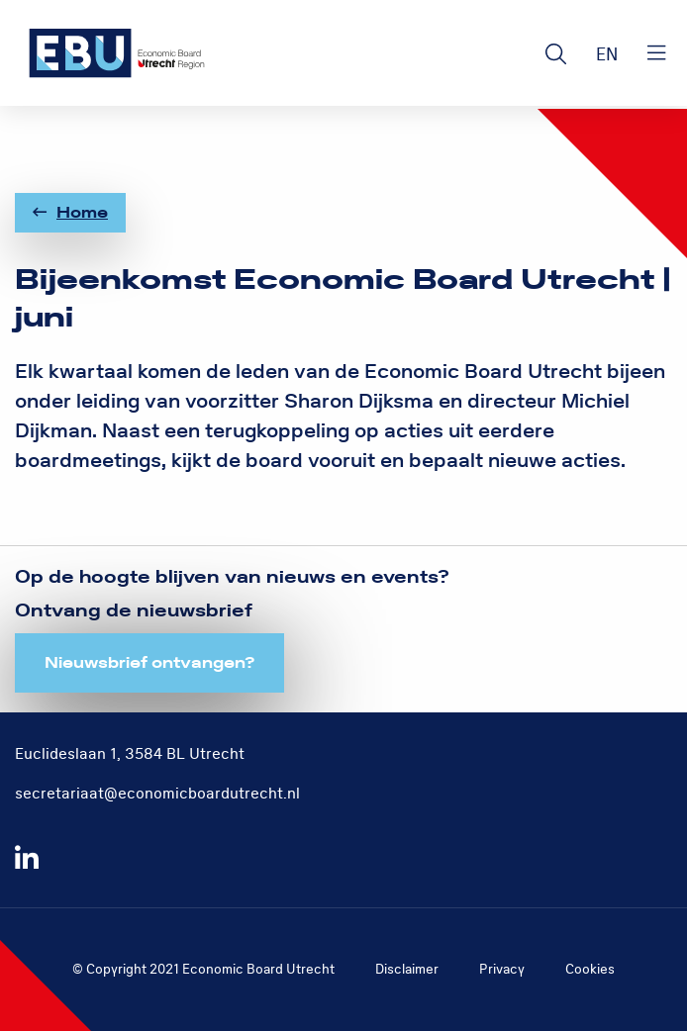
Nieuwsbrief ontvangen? (149, 663)
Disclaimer (407, 969)
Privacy (502, 969)
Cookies (590, 969)
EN (607, 55)
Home (70, 213)
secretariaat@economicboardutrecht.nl (157, 793)
